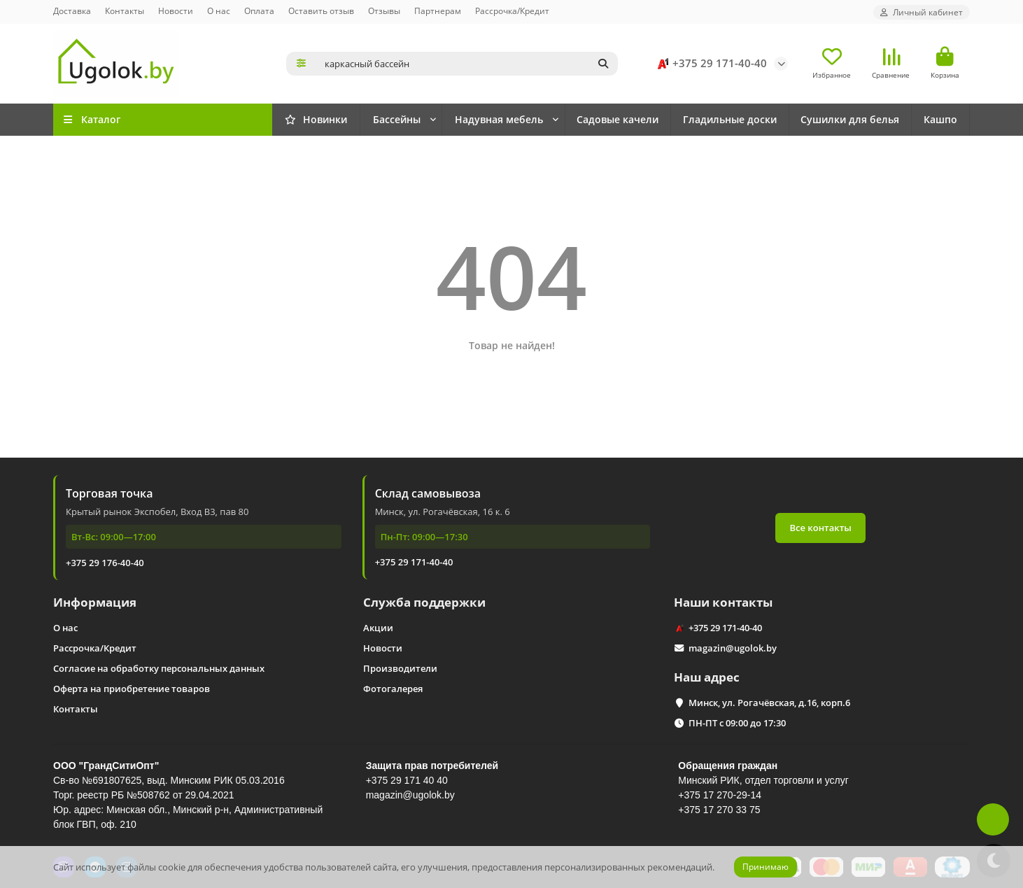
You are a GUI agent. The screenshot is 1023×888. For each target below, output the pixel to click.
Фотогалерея (393, 688)
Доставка (72, 10)
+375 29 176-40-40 (105, 562)
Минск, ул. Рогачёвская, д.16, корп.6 (769, 702)
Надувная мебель (499, 119)
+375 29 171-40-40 (710, 63)
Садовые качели (617, 119)
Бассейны (397, 119)
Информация (94, 602)
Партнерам (437, 10)
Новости (175, 10)
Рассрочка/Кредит (512, 10)
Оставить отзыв (321, 10)
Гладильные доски (730, 119)
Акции (378, 627)
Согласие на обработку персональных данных (158, 668)
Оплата (259, 10)
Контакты (124, 10)
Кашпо (940, 119)
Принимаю (765, 867)
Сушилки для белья (849, 119)
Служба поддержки (424, 602)
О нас (218, 10)
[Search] (467, 64)
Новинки (316, 119)
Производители (400, 668)
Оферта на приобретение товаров (131, 688)
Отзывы (384, 10)
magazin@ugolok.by (733, 648)
